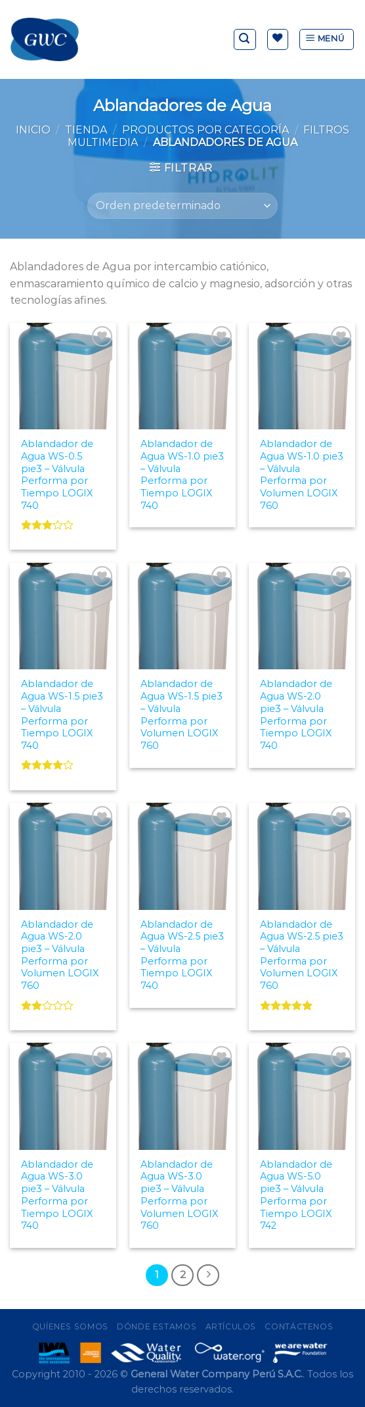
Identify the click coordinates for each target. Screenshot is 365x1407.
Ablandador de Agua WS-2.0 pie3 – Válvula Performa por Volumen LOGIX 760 (59, 955)
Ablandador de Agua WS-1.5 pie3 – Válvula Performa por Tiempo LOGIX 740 (62, 714)
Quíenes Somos (70, 1326)
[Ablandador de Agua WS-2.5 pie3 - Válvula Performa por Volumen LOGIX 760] (302, 856)
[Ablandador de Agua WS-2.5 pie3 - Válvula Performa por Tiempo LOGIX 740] (182, 856)
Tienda (86, 130)
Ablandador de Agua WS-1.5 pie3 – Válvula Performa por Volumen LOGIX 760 (181, 714)
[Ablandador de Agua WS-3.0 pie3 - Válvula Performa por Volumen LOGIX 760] (182, 1096)
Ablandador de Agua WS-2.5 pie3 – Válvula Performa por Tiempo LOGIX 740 (182, 955)
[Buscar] (245, 39)
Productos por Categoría (205, 130)
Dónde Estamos (156, 1326)
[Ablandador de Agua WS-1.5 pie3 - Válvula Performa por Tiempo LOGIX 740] (63, 616)
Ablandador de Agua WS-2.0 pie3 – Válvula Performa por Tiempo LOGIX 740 (296, 714)
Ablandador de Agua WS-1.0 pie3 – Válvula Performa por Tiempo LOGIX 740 (182, 475)
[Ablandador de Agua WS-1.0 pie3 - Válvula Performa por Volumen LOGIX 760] (302, 376)
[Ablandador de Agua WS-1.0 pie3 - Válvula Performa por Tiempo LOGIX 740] (182, 376)
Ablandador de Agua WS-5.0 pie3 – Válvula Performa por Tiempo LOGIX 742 (296, 1195)
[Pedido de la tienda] (182, 206)
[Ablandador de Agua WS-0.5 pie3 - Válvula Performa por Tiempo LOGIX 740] (63, 376)
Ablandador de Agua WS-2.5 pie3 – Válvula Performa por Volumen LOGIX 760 (301, 955)
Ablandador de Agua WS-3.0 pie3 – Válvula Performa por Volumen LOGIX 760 (179, 1195)
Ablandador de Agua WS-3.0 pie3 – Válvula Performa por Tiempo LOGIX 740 (57, 1195)
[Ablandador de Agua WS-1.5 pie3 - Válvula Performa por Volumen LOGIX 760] (182, 616)
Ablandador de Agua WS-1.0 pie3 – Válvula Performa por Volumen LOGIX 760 (301, 475)
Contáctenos (299, 1326)
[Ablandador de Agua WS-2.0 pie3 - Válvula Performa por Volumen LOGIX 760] (63, 856)
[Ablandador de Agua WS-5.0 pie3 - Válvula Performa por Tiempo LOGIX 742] (302, 1096)
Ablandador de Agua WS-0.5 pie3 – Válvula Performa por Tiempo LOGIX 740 (57, 475)
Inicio (33, 130)
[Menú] (326, 39)
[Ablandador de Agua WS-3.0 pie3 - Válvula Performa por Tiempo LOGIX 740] (63, 1096)
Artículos (231, 1326)
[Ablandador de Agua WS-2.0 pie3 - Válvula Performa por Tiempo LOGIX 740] (302, 616)
